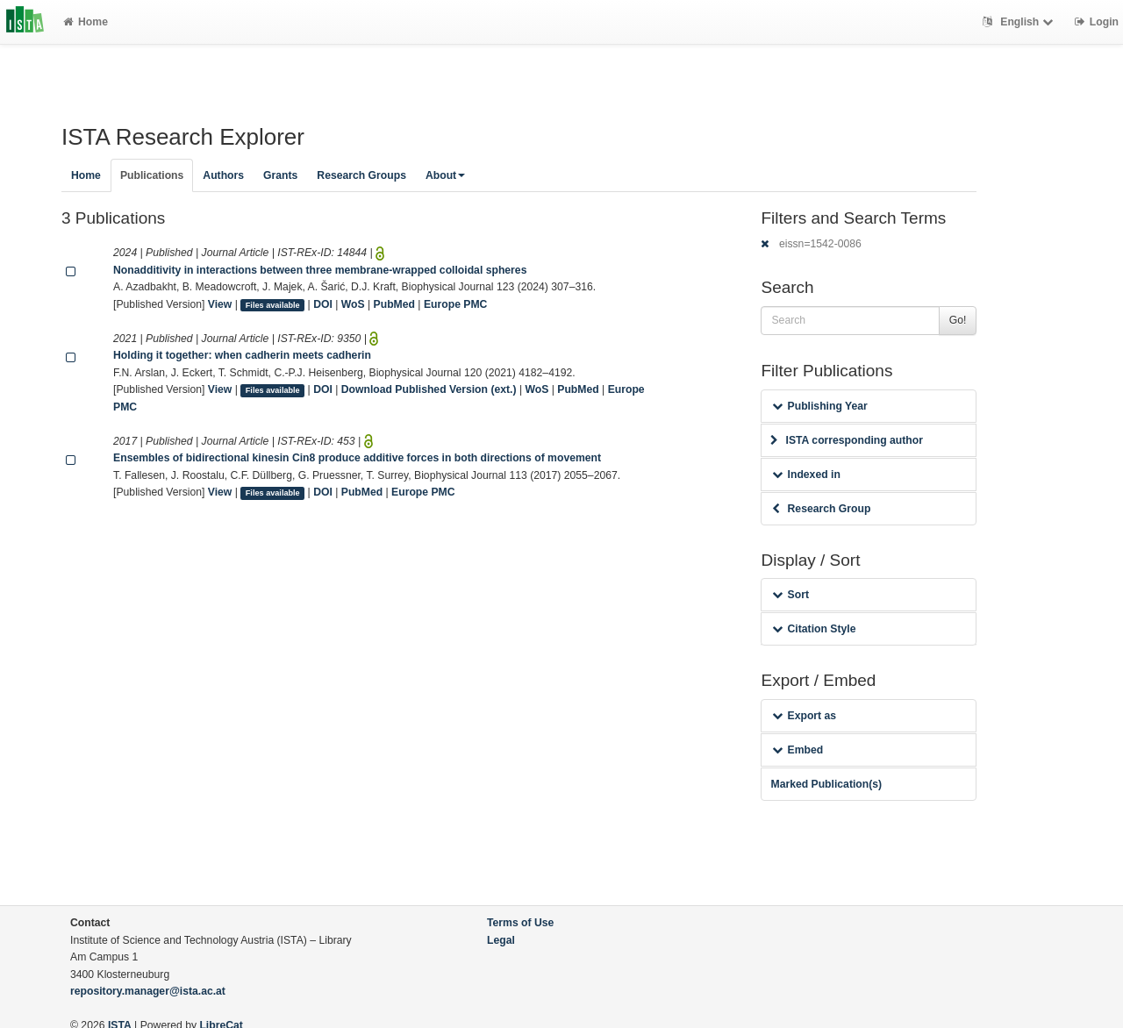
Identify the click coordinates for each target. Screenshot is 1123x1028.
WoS (353, 304)
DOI (323, 304)
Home (85, 22)
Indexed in (806, 474)
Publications (151, 175)
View (220, 304)
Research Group (821, 509)
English (1020, 22)
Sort (790, 595)
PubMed (394, 304)
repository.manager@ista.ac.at (147, 991)
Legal (501, 940)
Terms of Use (520, 923)
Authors (223, 175)
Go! (958, 320)
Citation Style (813, 629)
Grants (280, 175)
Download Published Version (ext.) (429, 389)
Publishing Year (819, 406)
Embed (797, 750)
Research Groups (361, 175)
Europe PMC (455, 304)
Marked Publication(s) (826, 784)
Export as (804, 716)
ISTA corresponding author (846, 440)
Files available (273, 305)
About (445, 175)
